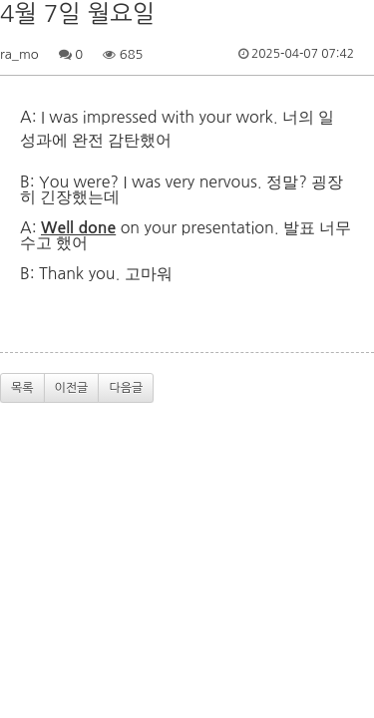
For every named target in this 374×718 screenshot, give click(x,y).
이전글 (72, 388)
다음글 (126, 388)
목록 (22, 388)
